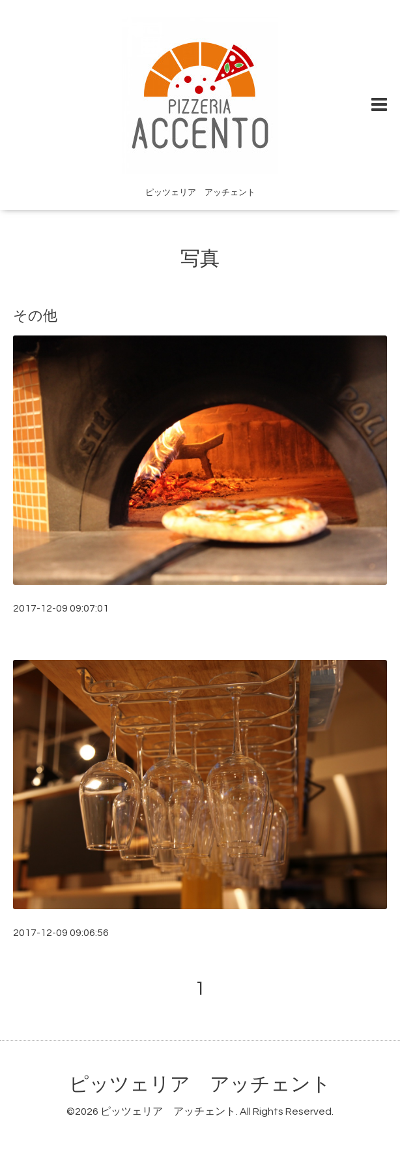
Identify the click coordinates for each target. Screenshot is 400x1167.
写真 (200, 259)
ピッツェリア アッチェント (200, 1084)
